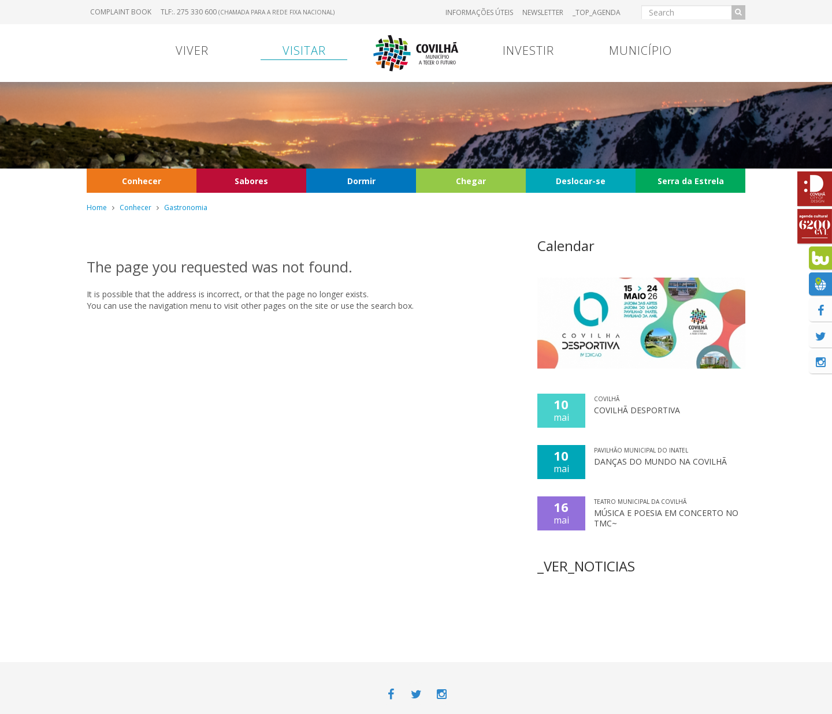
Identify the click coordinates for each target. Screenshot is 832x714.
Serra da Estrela (691, 180)
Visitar (304, 50)
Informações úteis (479, 12)
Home (97, 207)
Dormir (361, 180)
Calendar (566, 245)
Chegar (471, 180)
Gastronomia (185, 207)
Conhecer (141, 180)
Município (640, 50)
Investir (528, 50)
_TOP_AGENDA (597, 12)
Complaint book (120, 12)
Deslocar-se (581, 180)
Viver (192, 50)
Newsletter (542, 12)
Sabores (251, 180)
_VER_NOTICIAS (586, 565)
